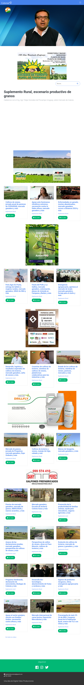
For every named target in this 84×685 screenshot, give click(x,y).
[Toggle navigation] (80, 2)
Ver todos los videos (10, 637)
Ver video (10, 215)
